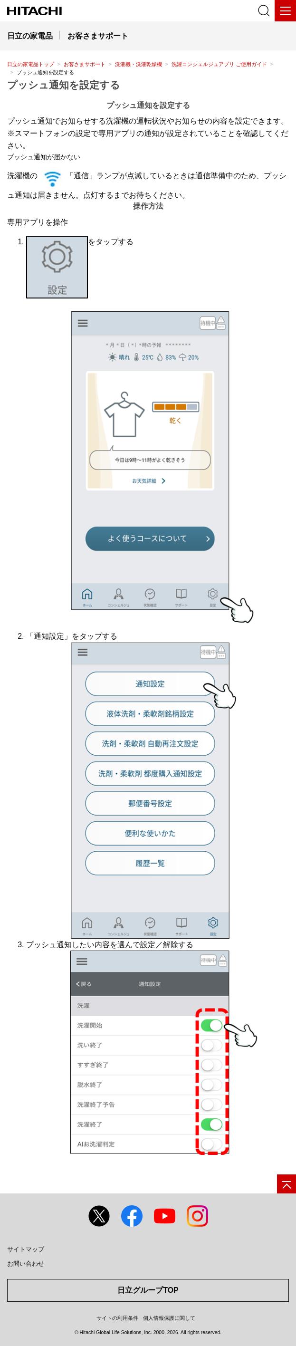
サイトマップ (25, 1249)
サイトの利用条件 (117, 1318)
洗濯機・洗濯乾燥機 (138, 64)
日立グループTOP (148, 1290)
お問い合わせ (25, 1263)
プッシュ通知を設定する (63, 84)
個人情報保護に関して (169, 1318)
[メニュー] (285, 10)
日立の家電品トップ (30, 64)
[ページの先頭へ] (286, 1183)
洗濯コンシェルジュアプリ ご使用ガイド (219, 64)
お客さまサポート (84, 64)
